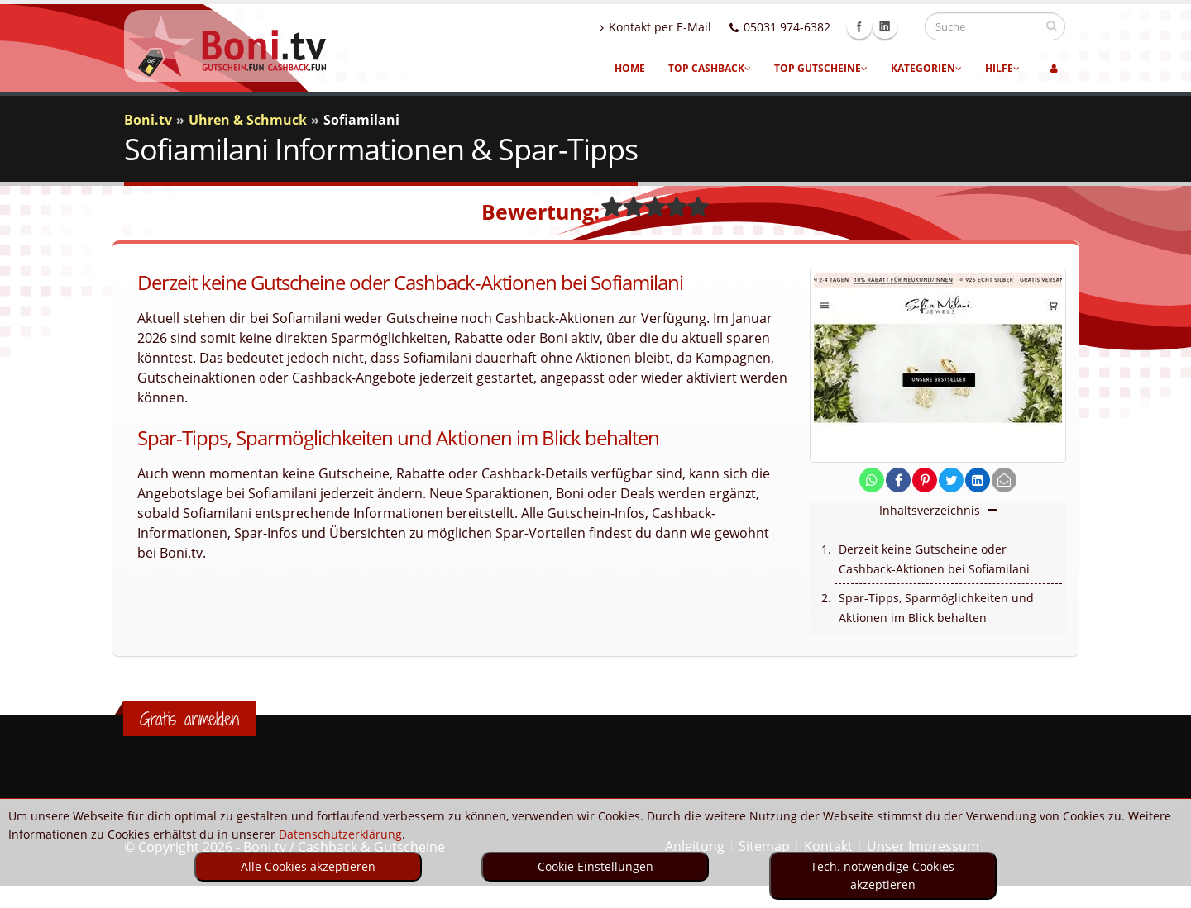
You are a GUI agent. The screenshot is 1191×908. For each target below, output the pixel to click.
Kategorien (926, 68)
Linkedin (900, 26)
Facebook (875, 26)
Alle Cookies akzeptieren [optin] (308, 866)
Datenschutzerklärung (340, 834)
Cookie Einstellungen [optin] (595, 866)
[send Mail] (1004, 480)
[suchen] (1051, 25)
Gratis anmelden (189, 718)
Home (630, 68)
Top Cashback (709, 68)
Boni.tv (148, 120)
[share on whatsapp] (872, 480)
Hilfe (1002, 68)
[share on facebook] (898, 480)
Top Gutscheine (821, 68)
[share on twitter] (951, 480)
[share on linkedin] (977, 480)
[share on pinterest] (924, 480)
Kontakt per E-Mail (671, 27)
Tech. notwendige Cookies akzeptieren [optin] (882, 875)
